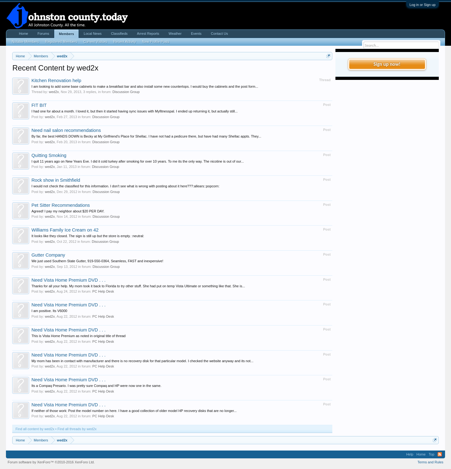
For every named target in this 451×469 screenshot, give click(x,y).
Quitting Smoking (48, 155)
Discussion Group (126, 92)
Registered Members (61, 42)
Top (431, 454)
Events (196, 33)
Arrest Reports (148, 33)
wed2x (54, 92)
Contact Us (219, 33)
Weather (174, 33)
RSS (440, 454)
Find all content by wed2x (34, 429)
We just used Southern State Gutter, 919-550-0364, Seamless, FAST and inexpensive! (97, 261)
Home (23, 33)
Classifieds (119, 33)
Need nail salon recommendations (66, 130)
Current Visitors (95, 42)
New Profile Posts (155, 42)
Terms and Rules (430, 462)
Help (409, 454)
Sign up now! (386, 64)
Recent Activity (124, 42)
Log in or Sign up (422, 5)
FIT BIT (39, 105)
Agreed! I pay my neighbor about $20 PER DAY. (67, 211)
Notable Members (25, 42)
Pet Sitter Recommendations (60, 205)
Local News (92, 33)
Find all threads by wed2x (77, 429)
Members (66, 34)
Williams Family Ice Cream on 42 (64, 229)
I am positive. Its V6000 (49, 311)
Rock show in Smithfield (55, 180)
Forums (43, 33)
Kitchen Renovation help (56, 80)
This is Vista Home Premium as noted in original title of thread (78, 336)
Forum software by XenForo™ (51, 462)
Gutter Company (48, 255)
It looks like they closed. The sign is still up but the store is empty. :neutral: (87, 236)
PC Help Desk (103, 291)
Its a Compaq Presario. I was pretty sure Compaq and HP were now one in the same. (96, 386)
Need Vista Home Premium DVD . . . (68, 280)
